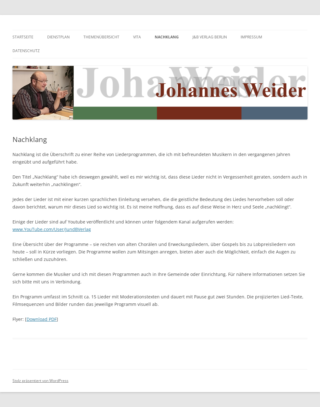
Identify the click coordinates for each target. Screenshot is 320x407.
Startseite (22, 37)
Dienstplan (58, 37)
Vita (137, 37)
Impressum (251, 37)
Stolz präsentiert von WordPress (40, 380)
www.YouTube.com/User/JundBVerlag (51, 229)
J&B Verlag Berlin (209, 37)
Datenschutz (26, 50)
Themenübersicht (101, 37)
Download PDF (42, 319)
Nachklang (167, 37)
